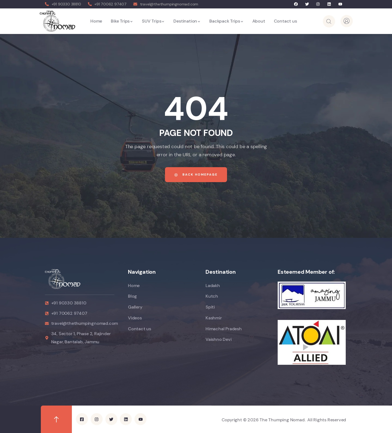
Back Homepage (196, 174)
